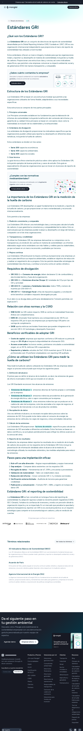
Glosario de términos (16, 21)
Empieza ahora (73, 7)
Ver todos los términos (65, 541)
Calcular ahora (17, 83)
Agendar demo (10, 642)
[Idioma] (13, 730)
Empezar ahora (29, 642)
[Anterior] (2, 2)
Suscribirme (18, 671)
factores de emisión (43, 427)
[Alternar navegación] (5, 7)
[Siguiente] (80, 2)
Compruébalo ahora (19, 189)
